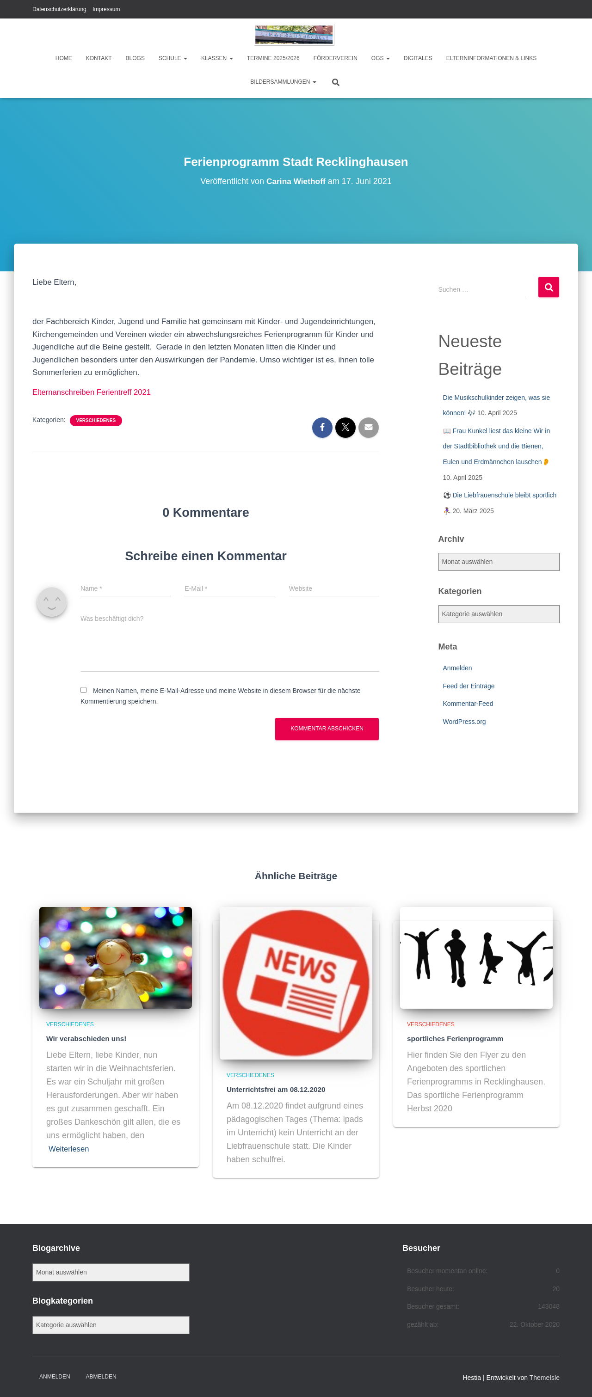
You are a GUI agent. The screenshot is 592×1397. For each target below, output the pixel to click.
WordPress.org (464, 721)
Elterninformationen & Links (491, 58)
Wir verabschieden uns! (82, 1038)
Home (64, 58)
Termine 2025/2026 (273, 58)
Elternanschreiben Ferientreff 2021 (92, 392)
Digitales (418, 58)
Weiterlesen (70, 1147)
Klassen (217, 58)
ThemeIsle (545, 1376)
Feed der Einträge (469, 686)
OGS (380, 58)
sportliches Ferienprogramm (451, 1038)
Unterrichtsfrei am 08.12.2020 (272, 1088)
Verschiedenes (96, 420)
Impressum (106, 9)
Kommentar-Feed (468, 703)
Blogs (135, 58)
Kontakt (99, 58)
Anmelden (457, 668)
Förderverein (336, 58)
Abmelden (101, 1375)
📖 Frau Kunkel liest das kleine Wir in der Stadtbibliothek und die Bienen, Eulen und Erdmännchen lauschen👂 (496, 446)
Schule (173, 58)
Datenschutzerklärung (59, 9)
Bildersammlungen (283, 82)
